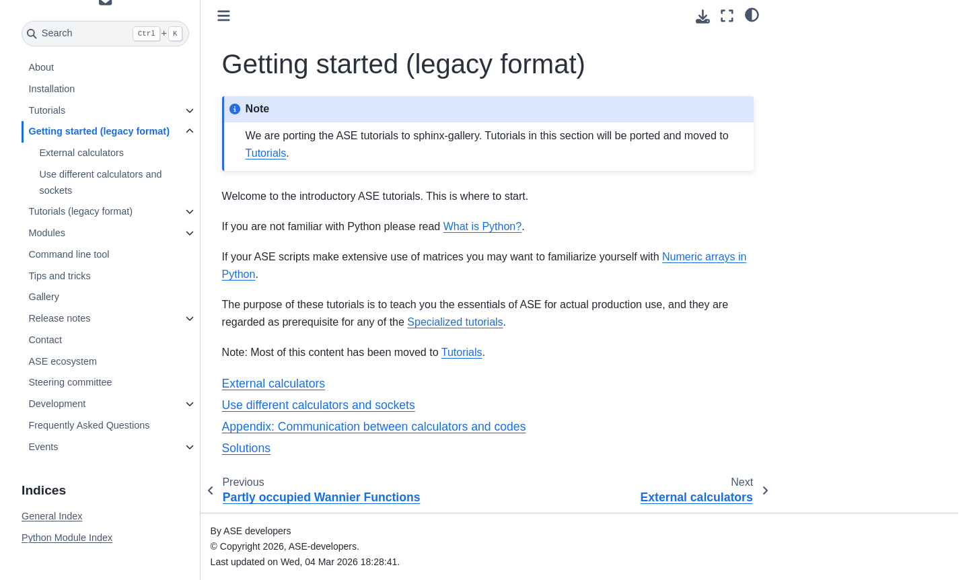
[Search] (105, 33)
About (41, 67)
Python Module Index (67, 537)
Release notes (59, 318)
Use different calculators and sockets (100, 182)
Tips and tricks (59, 275)
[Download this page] (702, 16)
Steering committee (70, 382)
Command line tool (68, 254)
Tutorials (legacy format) (80, 211)
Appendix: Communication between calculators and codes (374, 426)
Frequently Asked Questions (88, 425)
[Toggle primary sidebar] (223, 16)
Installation (51, 88)
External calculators (81, 152)
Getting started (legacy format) (99, 131)
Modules (46, 232)
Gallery (43, 296)
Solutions (246, 448)
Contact (45, 339)
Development (56, 403)
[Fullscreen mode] (727, 16)
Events (43, 446)
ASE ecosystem (62, 361)
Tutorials (46, 110)
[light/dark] (752, 14)
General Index (52, 516)
